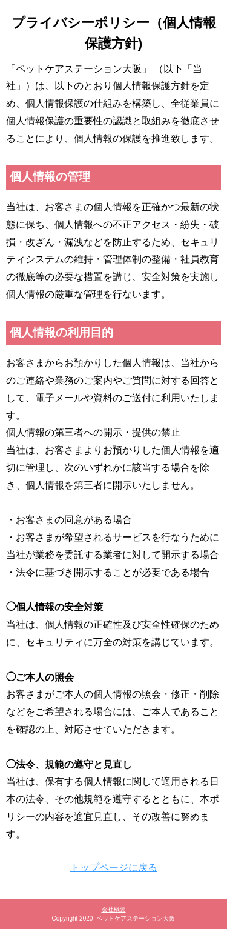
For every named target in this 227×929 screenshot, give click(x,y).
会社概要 (114, 909)
